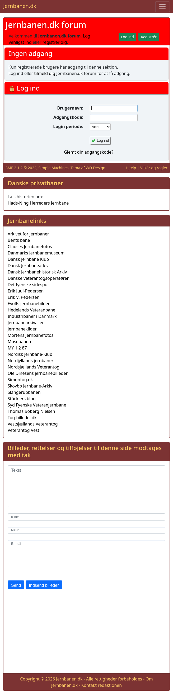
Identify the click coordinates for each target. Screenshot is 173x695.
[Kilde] (86, 517)
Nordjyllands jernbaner (30, 360)
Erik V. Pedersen (23, 297)
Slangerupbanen (24, 392)
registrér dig (55, 42)
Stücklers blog (22, 398)
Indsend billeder (44, 585)
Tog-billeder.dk (22, 417)
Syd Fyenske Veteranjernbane (37, 405)
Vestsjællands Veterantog (33, 424)
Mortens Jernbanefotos (30, 335)
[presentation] (48, 564)
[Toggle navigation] (162, 6)
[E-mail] (86, 543)
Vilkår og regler (153, 167)
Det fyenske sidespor (28, 284)
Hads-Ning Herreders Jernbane (38, 203)
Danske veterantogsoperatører (38, 278)
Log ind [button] (127, 36)
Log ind (103, 140)
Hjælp (131, 167)
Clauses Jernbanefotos (30, 246)
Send (16, 585)
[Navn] (86, 530)
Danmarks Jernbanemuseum (36, 253)
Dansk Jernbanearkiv (28, 265)
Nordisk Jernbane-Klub (30, 354)
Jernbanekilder (22, 329)
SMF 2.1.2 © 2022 (21, 167)
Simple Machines (54, 167)
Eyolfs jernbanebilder (29, 303)
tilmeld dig (44, 73)
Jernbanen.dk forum (46, 24)
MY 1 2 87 (17, 348)
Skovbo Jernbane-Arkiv (30, 386)
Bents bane (19, 240)
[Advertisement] (86, 632)
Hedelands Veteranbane (31, 310)
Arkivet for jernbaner (28, 234)
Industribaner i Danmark (32, 316)
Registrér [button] (149, 36)
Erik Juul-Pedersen (26, 291)
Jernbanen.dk (19, 6)
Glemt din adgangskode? (88, 152)
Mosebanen (19, 341)
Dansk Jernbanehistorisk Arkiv (37, 272)
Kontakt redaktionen (101, 685)
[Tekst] (86, 486)
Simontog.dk (20, 379)
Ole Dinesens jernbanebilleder (38, 373)
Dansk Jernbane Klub (28, 259)
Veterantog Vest (23, 430)
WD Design (95, 167)
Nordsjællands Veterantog (33, 367)
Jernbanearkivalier (26, 322)
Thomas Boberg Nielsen (31, 411)
